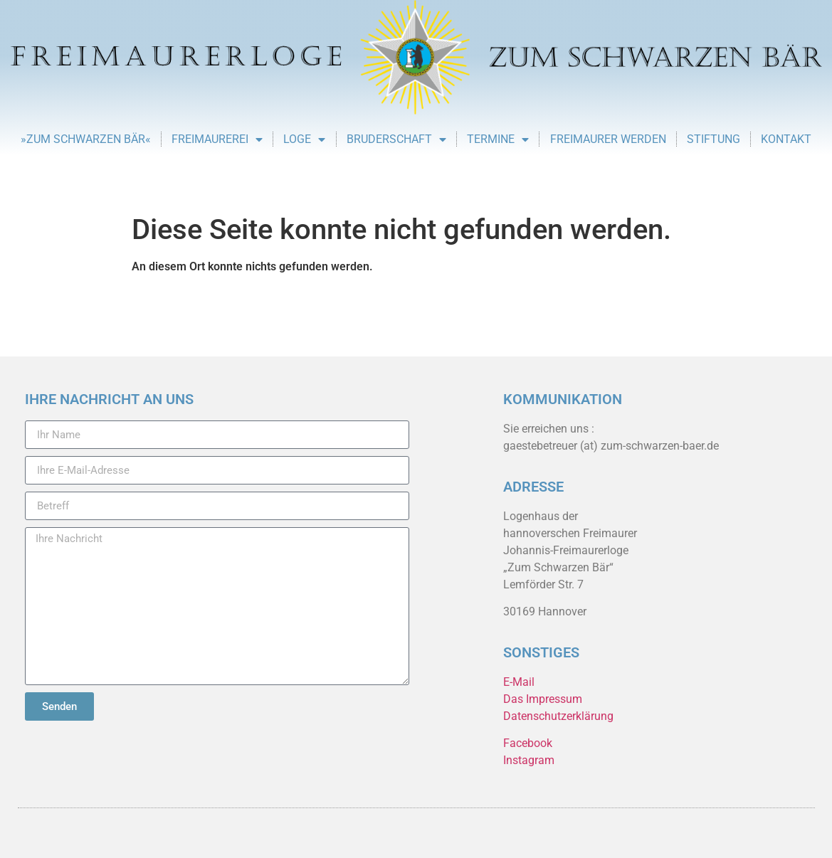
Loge (304, 139)
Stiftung (713, 139)
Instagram (528, 760)
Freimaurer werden (608, 139)
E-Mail (519, 682)
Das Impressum (542, 699)
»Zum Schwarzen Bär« (86, 139)
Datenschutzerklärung (558, 716)
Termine (498, 139)
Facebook (527, 743)
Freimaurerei (217, 139)
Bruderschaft (396, 139)
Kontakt (786, 139)
